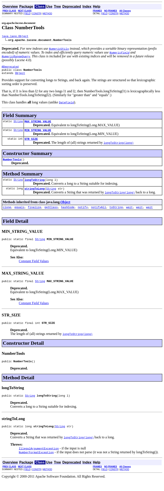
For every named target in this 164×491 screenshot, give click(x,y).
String (18, 124)
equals (20, 214)
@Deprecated (10, 68)
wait (129, 214)
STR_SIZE (31, 143)
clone (7, 214)
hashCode (67, 214)
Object (20, 75)
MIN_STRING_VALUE (38, 134)
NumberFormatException (36, 463)
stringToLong (35, 195)
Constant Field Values (34, 269)
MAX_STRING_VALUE (38, 124)
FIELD (27, 13)
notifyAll (98, 214)
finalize (34, 214)
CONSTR (36, 13)
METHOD (47, 13)
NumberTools (12, 164)
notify (83, 214)
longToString (35, 185)
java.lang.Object (15, 37)
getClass (51, 214)
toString (116, 214)
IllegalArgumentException (39, 459)
